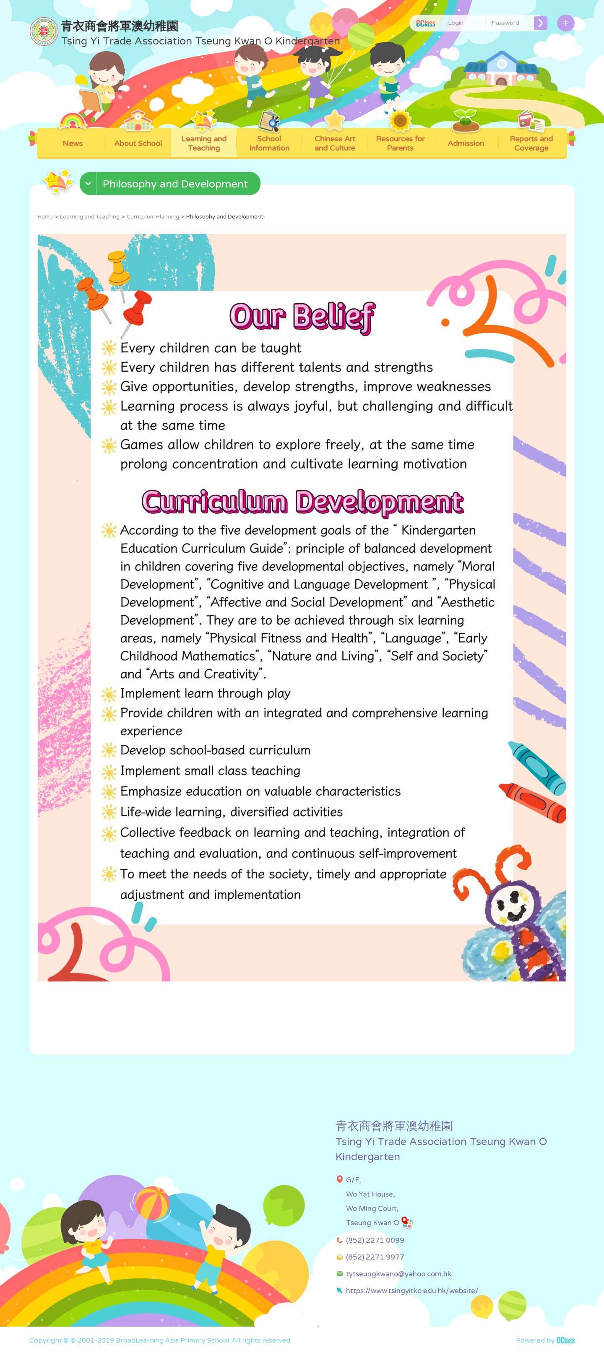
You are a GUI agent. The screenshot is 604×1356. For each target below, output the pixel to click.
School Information (269, 140)
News (73, 138)
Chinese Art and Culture (335, 140)
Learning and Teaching (203, 140)
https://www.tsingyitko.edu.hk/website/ (412, 1290)
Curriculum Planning (153, 216)
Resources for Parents (400, 140)
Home (45, 216)
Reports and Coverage (531, 140)
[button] (171, 185)
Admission (466, 138)
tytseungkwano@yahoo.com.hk (398, 1274)
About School (138, 138)
